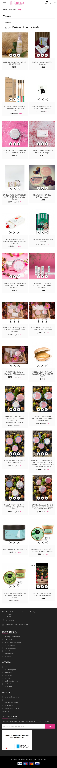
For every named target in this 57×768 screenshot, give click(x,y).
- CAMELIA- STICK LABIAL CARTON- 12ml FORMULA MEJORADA (42, 327)
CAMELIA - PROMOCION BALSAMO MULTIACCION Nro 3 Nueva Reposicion (42, 460)
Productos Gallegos (11, 681)
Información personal (12, 718)
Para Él (7, 667)
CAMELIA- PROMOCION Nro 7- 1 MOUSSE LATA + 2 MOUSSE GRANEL (15, 548)
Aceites (7, 678)
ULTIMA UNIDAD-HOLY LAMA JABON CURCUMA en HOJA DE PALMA (42, 415)
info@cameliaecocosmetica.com (17, 641)
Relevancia (28, 22)
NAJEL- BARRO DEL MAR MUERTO (15, 590)
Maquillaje (8, 675)
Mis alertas (5, 732)
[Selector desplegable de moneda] (55, 3)
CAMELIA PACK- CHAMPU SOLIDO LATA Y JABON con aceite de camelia (14, 238)
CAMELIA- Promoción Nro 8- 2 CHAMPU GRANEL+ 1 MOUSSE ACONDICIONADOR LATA (42, 548)
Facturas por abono (11, 723)
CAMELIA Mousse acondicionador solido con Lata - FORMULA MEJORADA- (14, 327)
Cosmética (8, 687)
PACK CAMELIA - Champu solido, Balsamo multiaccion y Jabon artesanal (14, 371)
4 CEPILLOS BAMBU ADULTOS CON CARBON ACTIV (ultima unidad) (14, 150)
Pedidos (7, 721)
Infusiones (8, 672)
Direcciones (9, 726)
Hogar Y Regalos (10, 669)
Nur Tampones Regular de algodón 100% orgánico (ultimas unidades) (14, 282)
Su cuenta (6, 713)
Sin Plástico (9, 684)
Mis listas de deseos (12, 729)
